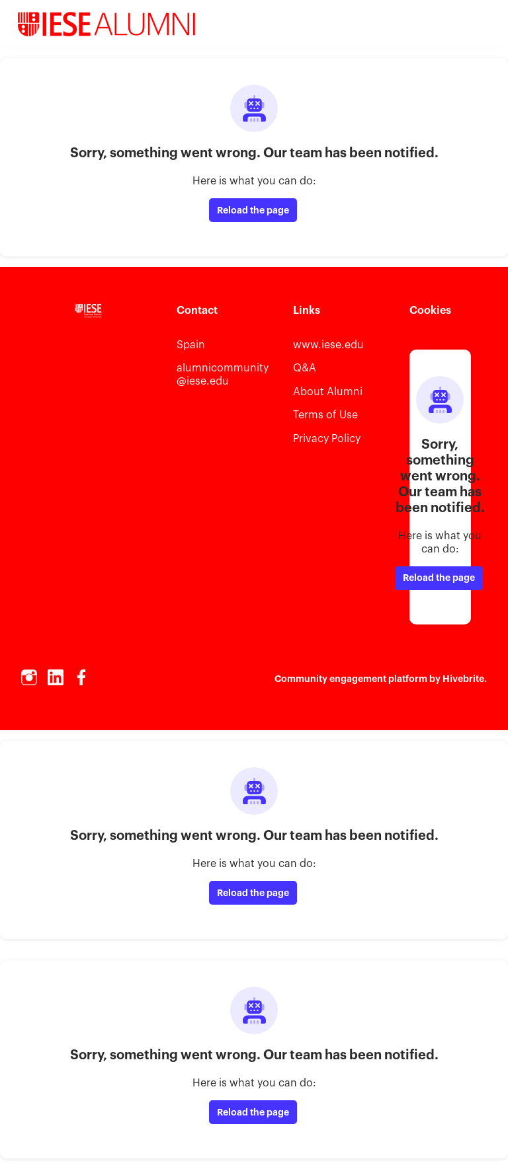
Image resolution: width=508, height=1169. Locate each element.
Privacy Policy (326, 439)
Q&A (304, 368)
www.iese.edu (328, 345)
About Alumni (327, 392)
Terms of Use (325, 415)
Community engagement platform (351, 678)
